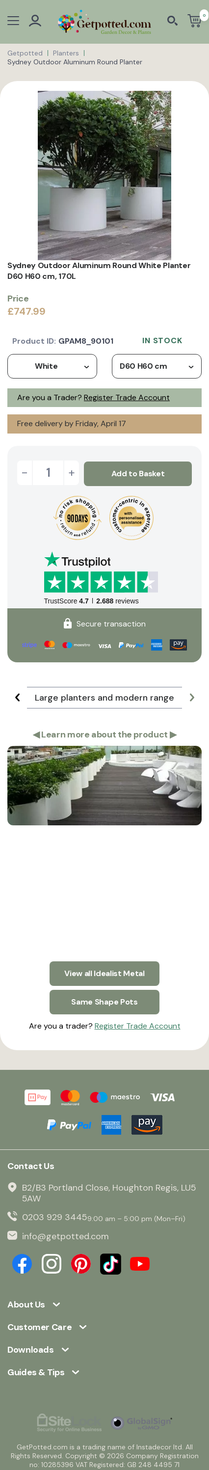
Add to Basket (138, 472)
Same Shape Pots (104, 998)
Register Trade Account (127, 397)
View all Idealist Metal (104, 971)
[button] (17, 696)
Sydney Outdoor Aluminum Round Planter (74, 61)
